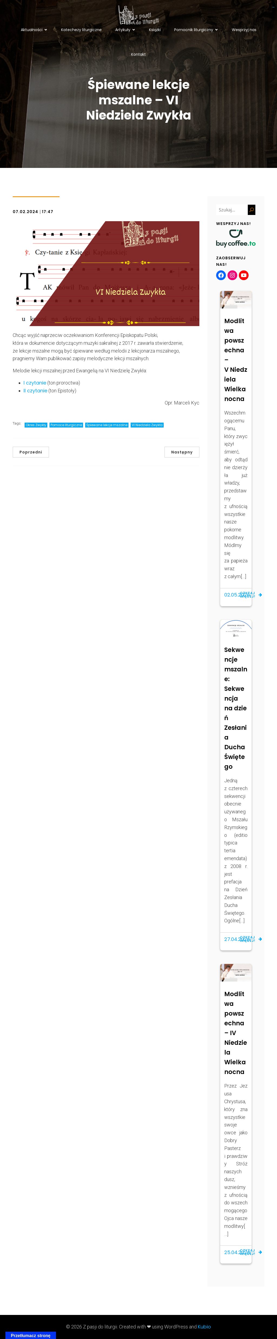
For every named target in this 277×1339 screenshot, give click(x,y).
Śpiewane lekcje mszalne (106, 425)
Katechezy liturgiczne (81, 29)
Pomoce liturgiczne (66, 425)
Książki (155, 29)
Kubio (204, 1326)
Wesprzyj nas (244, 29)
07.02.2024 (25, 211)
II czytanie (35, 390)
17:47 (47, 211)
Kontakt (138, 54)
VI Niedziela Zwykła (147, 425)
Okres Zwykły (36, 425)
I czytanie (35, 382)
